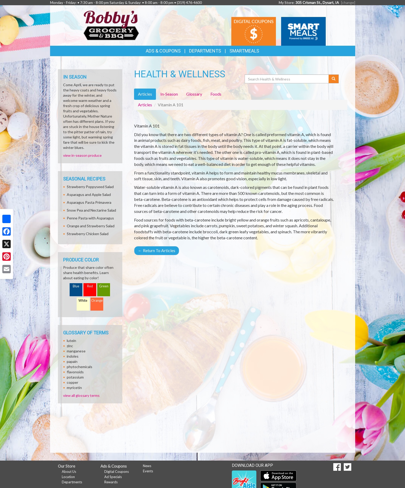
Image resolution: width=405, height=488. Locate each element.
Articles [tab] (145, 93)
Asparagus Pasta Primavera (89, 202)
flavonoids (75, 372)
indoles (72, 356)
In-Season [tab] (169, 93)
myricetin (74, 387)
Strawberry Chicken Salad (87, 233)
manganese (76, 351)
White (82, 301)
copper (72, 382)
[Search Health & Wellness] (287, 78)
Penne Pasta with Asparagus (90, 218)
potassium (75, 377)
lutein (71, 340)
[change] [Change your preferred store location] (348, 2)
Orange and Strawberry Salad (90, 226)
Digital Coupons (116, 471)
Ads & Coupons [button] (163, 51)
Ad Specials (113, 477)
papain (72, 361)
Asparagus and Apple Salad (89, 194)
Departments (72, 482)
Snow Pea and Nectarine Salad (91, 210)
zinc (70, 346)
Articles (145, 104)
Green (103, 286)
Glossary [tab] (194, 93)
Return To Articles (156, 250)
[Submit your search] (334, 78)
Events (148, 471)
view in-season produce (82, 155)
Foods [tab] (215, 93)
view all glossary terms (81, 395)
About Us (69, 471)
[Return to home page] (111, 25)
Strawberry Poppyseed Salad (90, 186)
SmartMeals (244, 51)
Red (90, 286)
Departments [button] (205, 51)
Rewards (111, 482)
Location (68, 477)
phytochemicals (79, 366)
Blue (76, 286)
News (147, 466)
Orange (97, 301)
